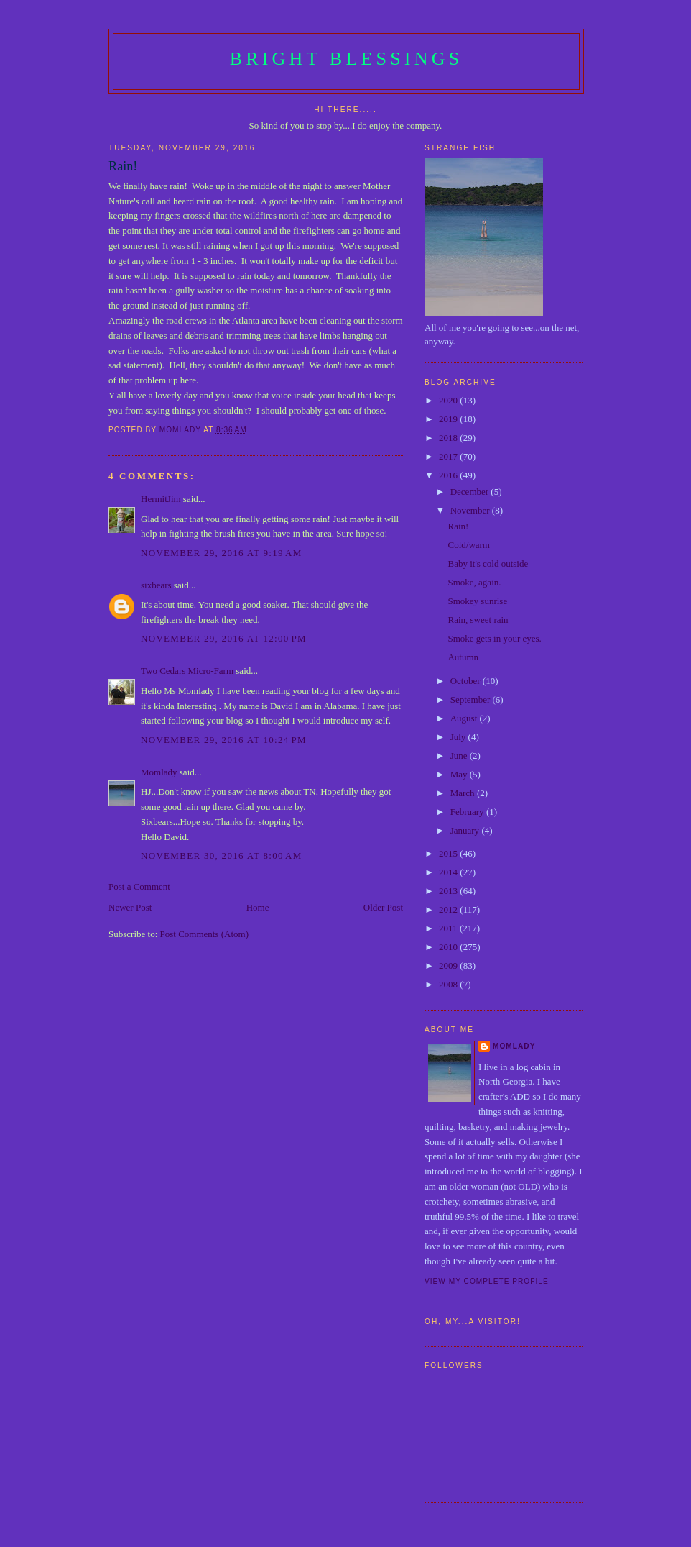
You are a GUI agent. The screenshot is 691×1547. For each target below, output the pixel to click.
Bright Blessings (346, 58)
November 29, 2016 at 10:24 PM (224, 739)
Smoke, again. (474, 582)
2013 (449, 890)
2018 (449, 437)
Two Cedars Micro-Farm (187, 670)
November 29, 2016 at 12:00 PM (224, 638)
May (460, 774)
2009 (449, 965)
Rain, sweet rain (477, 619)
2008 (449, 984)
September (471, 699)
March (463, 793)
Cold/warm (468, 544)
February (468, 811)
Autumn (462, 657)
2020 (449, 400)
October (466, 680)
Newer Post (130, 907)
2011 (449, 928)
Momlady (159, 772)
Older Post (383, 907)
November (471, 510)
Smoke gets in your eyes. (494, 638)
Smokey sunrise (477, 600)
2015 (449, 853)
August (465, 718)
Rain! (457, 526)
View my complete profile (487, 1281)
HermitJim (161, 498)
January (466, 830)
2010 (449, 946)
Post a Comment (139, 886)
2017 (449, 456)
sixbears (156, 585)
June (460, 755)
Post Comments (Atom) (204, 933)
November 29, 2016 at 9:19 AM (221, 552)
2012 (449, 909)
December (470, 491)
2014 (449, 872)
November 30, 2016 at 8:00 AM (221, 855)
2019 (449, 419)
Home (257, 907)
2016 (449, 475)
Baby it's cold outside (487, 563)
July (459, 736)
